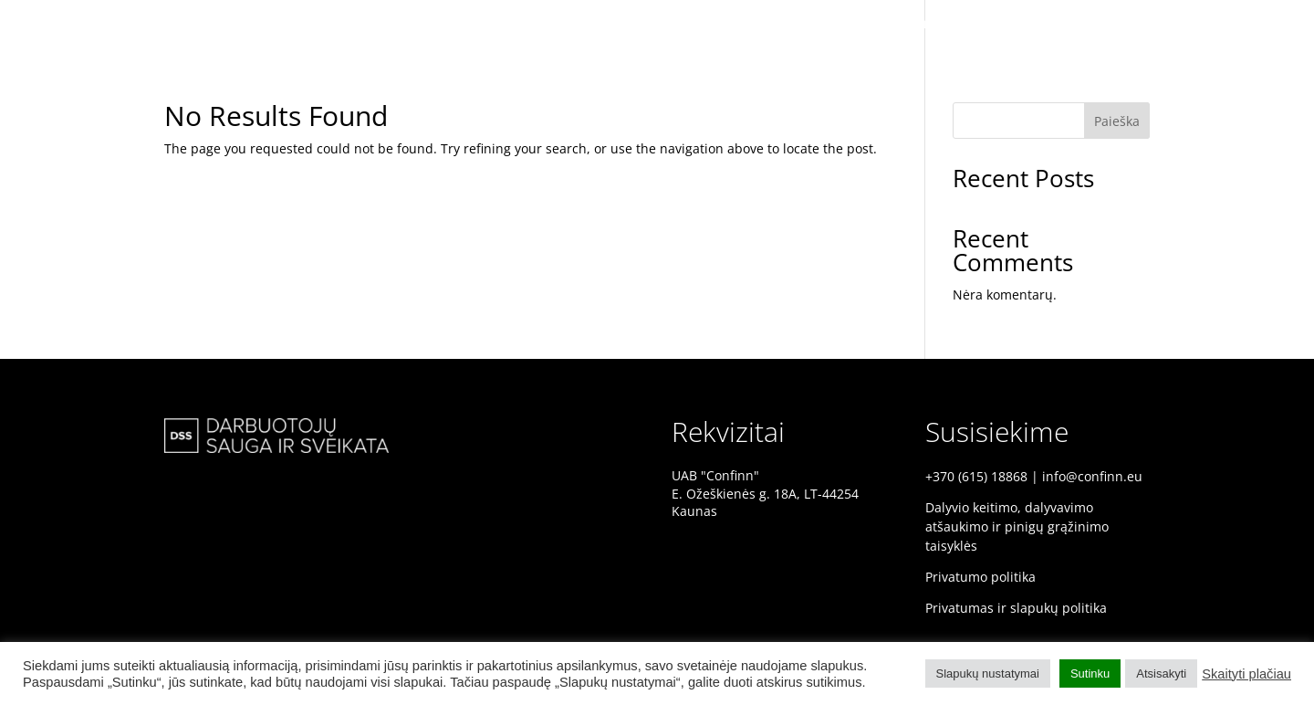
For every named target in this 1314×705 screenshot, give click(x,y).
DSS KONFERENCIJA (956, 24)
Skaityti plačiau (1246, 674)
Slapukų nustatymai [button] (987, 673)
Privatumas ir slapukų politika (1016, 607)
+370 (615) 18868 (976, 476)
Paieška (1117, 121)
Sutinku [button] (1090, 673)
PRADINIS (1067, 24)
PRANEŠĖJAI (1156, 24)
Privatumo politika (980, 576)
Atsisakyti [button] (1161, 673)
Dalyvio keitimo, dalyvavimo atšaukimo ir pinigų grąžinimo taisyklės (1017, 526)
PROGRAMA (1250, 24)
